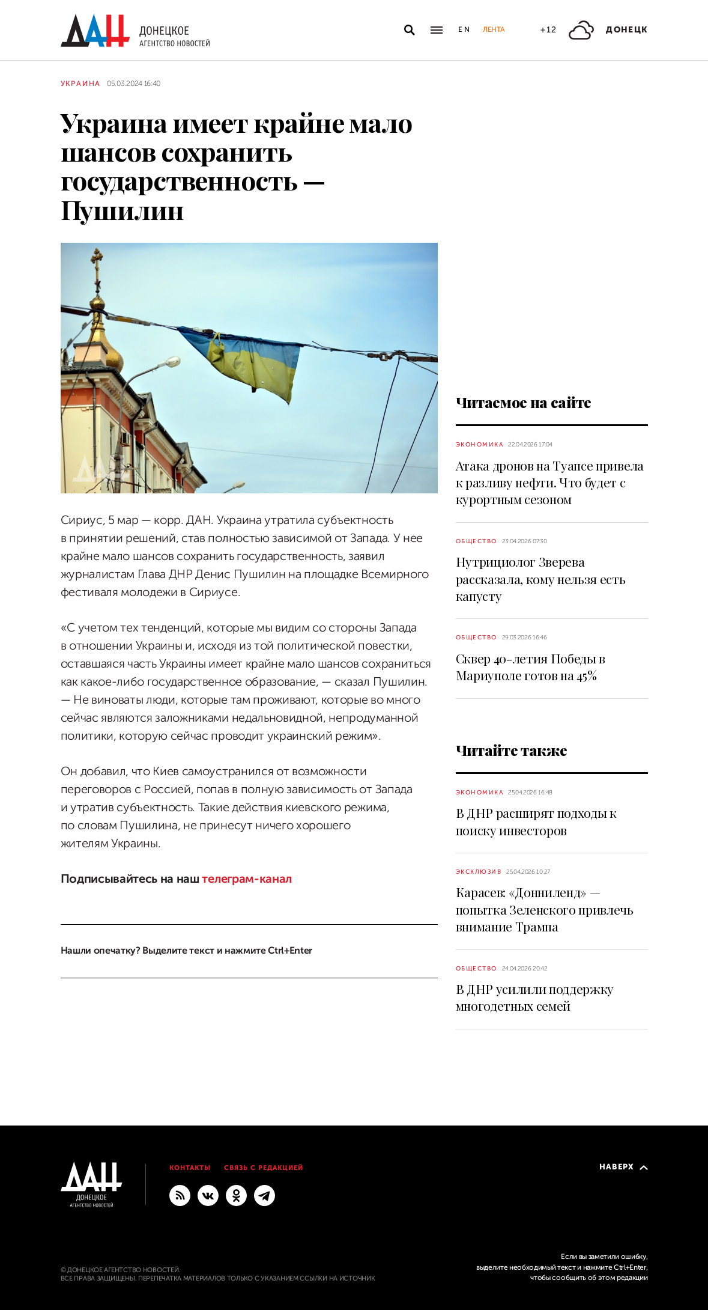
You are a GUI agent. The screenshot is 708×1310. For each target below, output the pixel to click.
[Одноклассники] (236, 1194)
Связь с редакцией (263, 1168)
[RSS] (179, 1194)
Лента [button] (493, 29)
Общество (476, 541)
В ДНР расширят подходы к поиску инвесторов (536, 821)
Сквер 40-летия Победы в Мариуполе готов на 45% (531, 666)
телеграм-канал (245, 879)
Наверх (623, 1166)
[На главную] (135, 30)
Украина (81, 83)
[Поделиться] (39, 467)
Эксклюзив (479, 871)
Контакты (190, 1168)
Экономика (480, 444)
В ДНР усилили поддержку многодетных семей (535, 997)
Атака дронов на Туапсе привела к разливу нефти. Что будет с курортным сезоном (550, 482)
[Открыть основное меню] (436, 30)
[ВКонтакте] (208, 1194)
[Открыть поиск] (409, 30)
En (464, 29)
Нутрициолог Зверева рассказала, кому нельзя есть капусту (541, 578)
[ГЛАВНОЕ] (264, 1194)
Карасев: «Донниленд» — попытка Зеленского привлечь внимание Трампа (545, 908)
